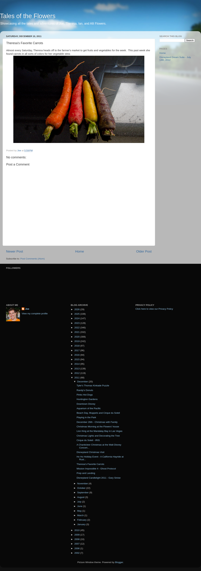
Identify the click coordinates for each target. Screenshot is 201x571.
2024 (77, 318)
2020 (77, 336)
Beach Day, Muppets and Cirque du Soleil (98, 413)
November (83, 483)
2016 (77, 355)
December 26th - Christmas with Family (97, 422)
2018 (77, 345)
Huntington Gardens (87, 399)
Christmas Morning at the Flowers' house (98, 426)
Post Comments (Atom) (32, 258)
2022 (77, 327)
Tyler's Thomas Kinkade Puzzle (93, 385)
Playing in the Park (86, 417)
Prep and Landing (86, 473)
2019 (77, 341)
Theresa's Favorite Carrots (90, 464)
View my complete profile (35, 313)
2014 (77, 364)
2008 (77, 539)
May (79, 511)
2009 (77, 534)
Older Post (144, 251)
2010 (77, 530)
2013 (77, 368)
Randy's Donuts (85, 390)
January (81, 524)
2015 (77, 359)
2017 (77, 350)
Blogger (119, 562)
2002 (77, 553)
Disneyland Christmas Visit (90, 452)
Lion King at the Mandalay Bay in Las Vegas (99, 431)
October (81, 488)
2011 (77, 377)
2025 (77, 314)
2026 (77, 309)
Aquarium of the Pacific (89, 408)
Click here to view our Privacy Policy (154, 309)
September (83, 492)
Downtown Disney (86, 404)
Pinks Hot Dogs (85, 394)
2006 (77, 548)
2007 (77, 543)
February (82, 520)
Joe (27, 309)
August (81, 497)
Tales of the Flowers (27, 16)
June (80, 506)
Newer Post (14, 251)
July (79, 501)
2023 (77, 323)
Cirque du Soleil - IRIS (88, 440)
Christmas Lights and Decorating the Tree (98, 435)
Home (79, 251)
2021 (77, 332)
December (83, 381)
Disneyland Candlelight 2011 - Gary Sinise (99, 477)
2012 (77, 373)
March (80, 515)
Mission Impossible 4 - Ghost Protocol (96, 468)
